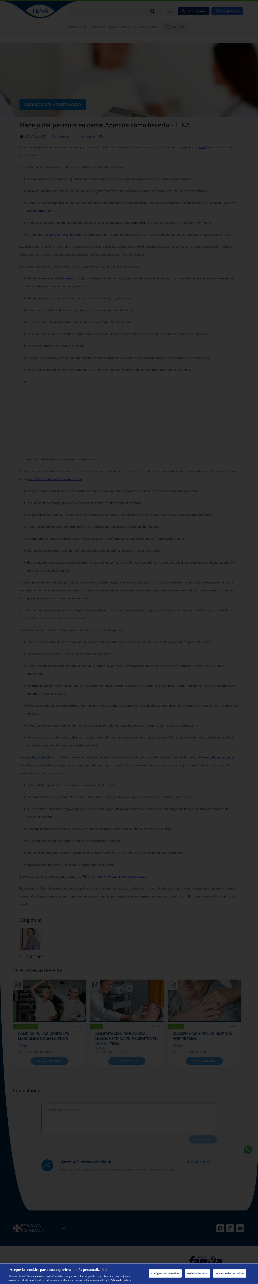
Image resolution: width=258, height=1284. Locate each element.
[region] (129, 1273)
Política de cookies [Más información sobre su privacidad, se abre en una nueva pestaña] (120, 1279)
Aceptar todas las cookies (229, 1273)
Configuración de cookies (165, 1273)
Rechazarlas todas (197, 1273)
